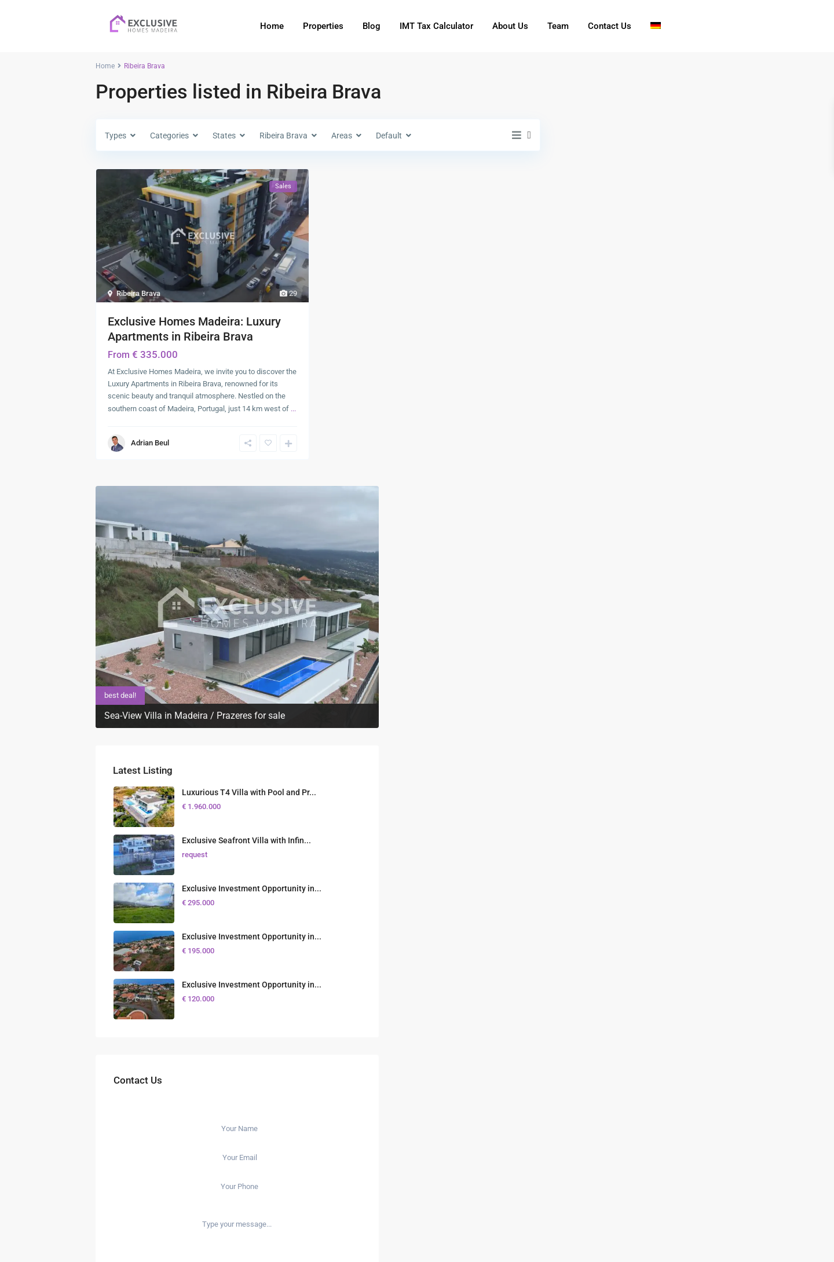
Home (272, 26)
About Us (510, 26)
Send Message (648, 822)
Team (558, 26)
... (293, 408)
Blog (372, 26)
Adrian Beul (150, 442)
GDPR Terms (681, 797)
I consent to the (655, 797)
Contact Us (609, 26)
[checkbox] (598, 795)
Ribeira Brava (138, 293)
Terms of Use (644, 1241)
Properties (323, 26)
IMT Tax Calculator (436, 26)
